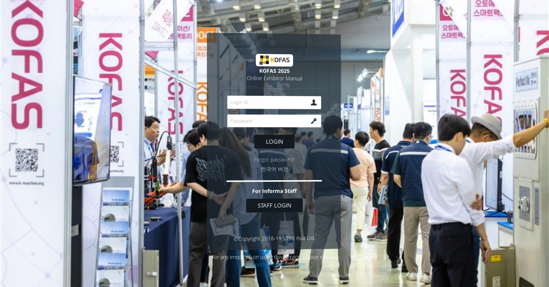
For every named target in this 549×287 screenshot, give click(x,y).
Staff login (274, 205)
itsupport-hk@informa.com (274, 264)
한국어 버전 (274, 169)
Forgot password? (274, 159)
